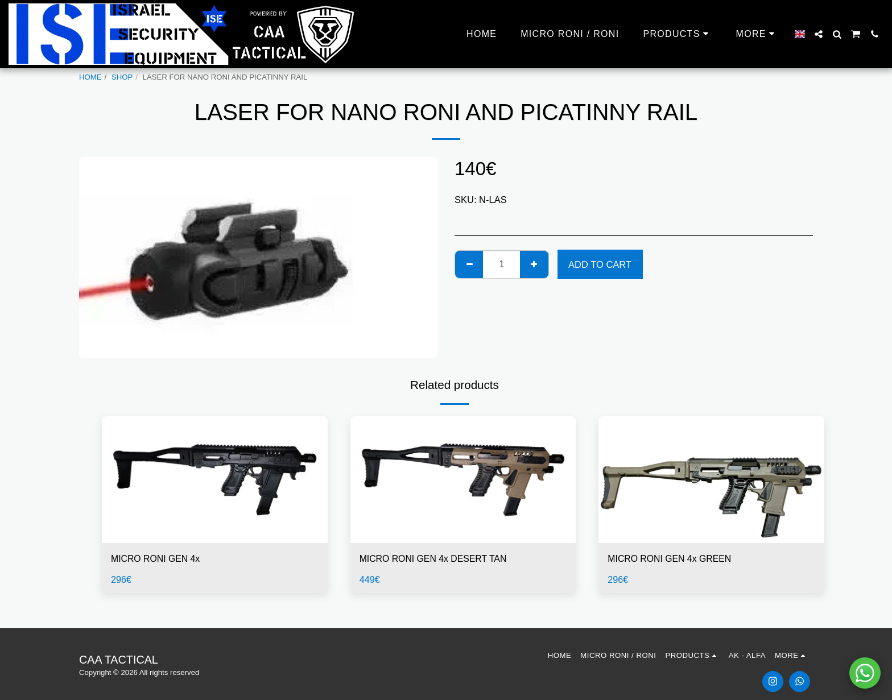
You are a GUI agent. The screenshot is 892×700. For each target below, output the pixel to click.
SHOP (122, 77)
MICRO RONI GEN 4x (157, 559)
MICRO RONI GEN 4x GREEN (672, 559)
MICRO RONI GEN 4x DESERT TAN (436, 559)
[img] (215, 479)
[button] (818, 34)
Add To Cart (599, 264)
